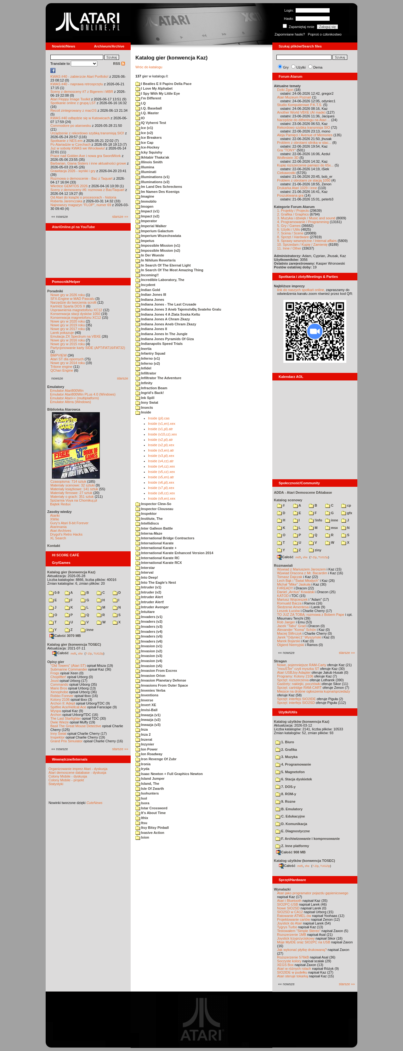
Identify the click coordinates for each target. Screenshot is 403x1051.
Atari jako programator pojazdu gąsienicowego (312, 893)
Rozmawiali (283, 565)
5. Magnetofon (290, 772)
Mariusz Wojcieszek (292, 599)
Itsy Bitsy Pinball (152, 827)
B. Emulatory (289, 809)
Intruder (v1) (148, 587)
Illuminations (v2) (152, 182)
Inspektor (57, 737)
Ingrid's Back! (149, 393)
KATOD (283, 596)
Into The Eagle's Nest (155, 582)
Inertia (143, 349)
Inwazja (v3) (148, 725)
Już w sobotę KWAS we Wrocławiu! (77, 148)
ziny (315, 550)
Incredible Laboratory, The (159, 280)
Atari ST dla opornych (67, 359)
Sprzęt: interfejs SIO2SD (296, 703)
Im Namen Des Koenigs (157, 192)
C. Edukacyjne (290, 816)
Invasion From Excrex (156, 670)
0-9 (54, 592)
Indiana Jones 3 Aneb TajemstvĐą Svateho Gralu (178, 309)
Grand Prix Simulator (66, 741)
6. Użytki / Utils (288, 229)
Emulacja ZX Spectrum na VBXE (75, 336)
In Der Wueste (149, 255)
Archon (55, 715)
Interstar (145, 568)
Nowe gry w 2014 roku (67, 363)
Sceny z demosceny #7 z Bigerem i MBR (81, 91)
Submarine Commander (68, 669)
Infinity (143, 383)
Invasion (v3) (148, 656)
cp (346, 505)
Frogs (54, 673)
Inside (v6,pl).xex (161, 482)
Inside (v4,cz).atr (160, 461)
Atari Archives (60, 530)
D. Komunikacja (291, 824)
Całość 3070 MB (65, 636)
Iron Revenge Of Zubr (156, 759)
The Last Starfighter (65, 718)
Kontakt (53, 546)
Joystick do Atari (289, 923)
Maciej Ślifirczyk (289, 633)
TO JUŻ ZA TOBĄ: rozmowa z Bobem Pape (310, 614)
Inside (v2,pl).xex (161, 445)
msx (331, 528)
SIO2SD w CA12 (290, 912)
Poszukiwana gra (290, 195)
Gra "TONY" (286, 150)
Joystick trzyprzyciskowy (296, 938)
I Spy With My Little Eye (157, 93)
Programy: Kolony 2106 (295, 676)
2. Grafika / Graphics (293, 214)
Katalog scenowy (288, 500)
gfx (346, 513)
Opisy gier (55, 662)
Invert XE (145, 705)
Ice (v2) (144, 133)
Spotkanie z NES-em (66, 141)
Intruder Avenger (152, 607)
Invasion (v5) (148, 666)
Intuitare (145, 612)
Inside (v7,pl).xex (161, 488)
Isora (142, 803)
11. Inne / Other (289, 248)
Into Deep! (146, 577)
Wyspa (55, 711)
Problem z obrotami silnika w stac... (304, 142)
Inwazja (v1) (148, 715)
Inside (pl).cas (158, 418)
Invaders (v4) (148, 631)
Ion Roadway (148, 754)
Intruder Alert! (149, 602)
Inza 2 (143, 734)
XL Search (58, 538)
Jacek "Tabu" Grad (291, 626)
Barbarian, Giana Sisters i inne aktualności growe (88, 163)
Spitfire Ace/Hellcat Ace (68, 707)
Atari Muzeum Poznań (294, 97)
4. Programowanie (293, 764)
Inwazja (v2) (148, 720)
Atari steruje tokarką (292, 976)
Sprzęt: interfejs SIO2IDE (296, 699)
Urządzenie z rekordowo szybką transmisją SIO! (87, 133)
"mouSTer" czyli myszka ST (298, 669)
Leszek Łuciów (288, 611)
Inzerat (143, 739)
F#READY (285, 588)
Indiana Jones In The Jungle (161, 334)
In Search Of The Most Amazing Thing (169, 270)
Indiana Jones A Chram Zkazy (162, 319)
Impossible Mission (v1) (157, 245)
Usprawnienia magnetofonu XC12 (76, 310)
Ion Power (146, 749)
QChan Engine (61, 370)
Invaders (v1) (148, 617)
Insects (144, 407)
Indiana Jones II (151, 329)
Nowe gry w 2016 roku (67, 340)
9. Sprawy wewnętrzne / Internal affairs (307, 241)
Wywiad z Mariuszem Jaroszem (301, 569)
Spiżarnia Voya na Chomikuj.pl (73, 500)
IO (140, 118)
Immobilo (145, 201)
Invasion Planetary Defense (160, 680)
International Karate (154, 543)
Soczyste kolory (289, 961)
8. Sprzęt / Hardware (293, 237)
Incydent (145, 285)
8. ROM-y (285, 794)
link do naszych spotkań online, (301, 290)
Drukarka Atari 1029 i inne (297, 188)
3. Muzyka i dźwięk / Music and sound (306, 218)
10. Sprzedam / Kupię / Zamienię (302, 244)
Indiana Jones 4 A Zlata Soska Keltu (167, 314)
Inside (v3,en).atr (161, 450)
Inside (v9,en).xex (161, 498)
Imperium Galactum (154, 231)
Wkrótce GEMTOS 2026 (69, 186)
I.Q (140, 103)
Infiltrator (145, 373)
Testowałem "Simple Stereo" (299, 931)
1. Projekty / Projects (293, 210)
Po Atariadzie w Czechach (70, 144)
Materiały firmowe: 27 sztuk (71, 493)
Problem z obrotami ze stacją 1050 (303, 180)
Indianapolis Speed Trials (159, 344)
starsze (122, 378)
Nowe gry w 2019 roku (67, 325)
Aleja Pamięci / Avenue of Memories (304, 135)
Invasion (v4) (148, 661)
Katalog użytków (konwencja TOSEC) (304, 861)
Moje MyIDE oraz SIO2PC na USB (303, 942)
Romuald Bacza (289, 603)
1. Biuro (284, 742)
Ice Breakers (148, 137)
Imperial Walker (151, 226)
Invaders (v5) (148, 636)
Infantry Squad (150, 353)
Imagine (144, 196)
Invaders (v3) (148, 626)
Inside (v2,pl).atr (160, 439)
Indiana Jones (149, 299)
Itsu (141, 823)
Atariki (55, 515)
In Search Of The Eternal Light (163, 265)
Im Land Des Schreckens (158, 186)
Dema (317, 67)
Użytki (301, 67)
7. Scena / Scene (290, 233)
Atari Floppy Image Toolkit (70, 99)
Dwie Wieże (59, 722)
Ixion (142, 837)
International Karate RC (157, 558)
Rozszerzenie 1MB (291, 934)
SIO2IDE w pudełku (292, 972)
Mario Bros (58, 688)
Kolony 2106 (60, 699)
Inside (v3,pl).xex (161, 456)
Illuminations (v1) (152, 177)
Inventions (146, 695)
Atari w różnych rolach (294, 968)
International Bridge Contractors (164, 538)
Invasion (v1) (148, 646)
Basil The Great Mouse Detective (75, 726)
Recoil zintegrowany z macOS (73, 110)
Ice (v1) (144, 128)
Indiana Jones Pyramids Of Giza (164, 339)
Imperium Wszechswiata (158, 236)
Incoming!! (147, 275)
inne (87, 630)
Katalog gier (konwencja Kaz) (71, 572)
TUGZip (99, 653)
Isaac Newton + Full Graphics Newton (169, 774)
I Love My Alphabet (154, 88)
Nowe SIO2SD (288, 908)
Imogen (144, 206)
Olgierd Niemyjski (290, 645)
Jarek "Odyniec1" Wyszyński (299, 637)
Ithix (141, 818)
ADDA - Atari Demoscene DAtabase (303, 492)
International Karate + (156, 548)
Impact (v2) (147, 216)
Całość (60, 653)
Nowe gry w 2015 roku (67, 344)
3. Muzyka (286, 757)
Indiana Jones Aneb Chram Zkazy (165, 324)
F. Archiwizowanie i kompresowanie (307, 838)
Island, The (147, 783)
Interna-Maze (148, 533)
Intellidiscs (147, 523)
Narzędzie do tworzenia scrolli (73, 302)
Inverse (144, 700)
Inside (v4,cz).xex (161, 466)
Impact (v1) (147, 211)
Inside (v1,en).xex (161, 423)
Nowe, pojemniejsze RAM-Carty (301, 665)
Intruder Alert (149, 597)
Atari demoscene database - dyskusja (77, 772)
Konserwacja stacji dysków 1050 (75, 314)
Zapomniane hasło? (290, 34)
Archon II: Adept (63, 703)
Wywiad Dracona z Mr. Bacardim (302, 573)
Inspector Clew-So (153, 504)
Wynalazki (282, 889)
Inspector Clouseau (154, 509)
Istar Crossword (151, 808)
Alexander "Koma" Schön (296, 630)
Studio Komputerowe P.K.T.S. (299, 105)
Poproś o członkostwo (325, 34)
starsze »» (120, 216)
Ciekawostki (286, 173)
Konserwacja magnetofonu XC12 (75, 317)
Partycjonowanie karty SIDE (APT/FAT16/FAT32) (87, 348)
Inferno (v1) (147, 358)
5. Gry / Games (289, 226)
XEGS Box (285, 965)
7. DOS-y (285, 787)
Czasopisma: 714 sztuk (68, 481)
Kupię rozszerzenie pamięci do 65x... (305, 165)
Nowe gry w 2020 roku (67, 321)
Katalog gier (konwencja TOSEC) (74, 644)
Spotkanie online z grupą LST (73, 103)
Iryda (142, 769)
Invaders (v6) (148, 641)
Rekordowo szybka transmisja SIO (303, 127)
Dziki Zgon (285, 90)
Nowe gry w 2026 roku (67, 295)
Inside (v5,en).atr (161, 477)
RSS (119, 63)
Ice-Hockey (147, 147)
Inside (143, 412)
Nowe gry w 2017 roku (67, 329)
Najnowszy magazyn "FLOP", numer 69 (80, 205)
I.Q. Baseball (148, 108)
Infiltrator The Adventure (158, 378)
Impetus (144, 241)
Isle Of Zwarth (149, 788)
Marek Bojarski (288, 641)
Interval (144, 572)
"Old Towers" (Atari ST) (68, 665)
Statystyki (55, 784)
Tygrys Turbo (287, 927)
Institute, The (149, 518)
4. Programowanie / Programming (303, 222)
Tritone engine (61, 366)
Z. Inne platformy (292, 846)
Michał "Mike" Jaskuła (293, 584)
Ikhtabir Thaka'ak (152, 157)
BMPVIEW (58, 355)
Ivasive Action (149, 833)
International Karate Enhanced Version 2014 (174, 553)
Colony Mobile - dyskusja (67, 776)
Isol (141, 798)
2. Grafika (286, 749)
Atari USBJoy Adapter (293, 672)
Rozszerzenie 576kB (293, 957)
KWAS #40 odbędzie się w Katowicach (80, 118)
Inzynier (144, 744)
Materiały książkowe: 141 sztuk (74, 489)
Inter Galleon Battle (154, 528)
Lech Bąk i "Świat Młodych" (298, 580)
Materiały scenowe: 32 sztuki (72, 485)
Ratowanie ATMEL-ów (294, 916)
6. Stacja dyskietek (293, 779)
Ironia (142, 764)
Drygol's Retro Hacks (66, 534)
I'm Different (148, 98)
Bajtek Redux (60, 504)
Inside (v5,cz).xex (161, 472)
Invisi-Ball (146, 710)
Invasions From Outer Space (161, 685)
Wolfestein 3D (287, 158)
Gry (286, 67)
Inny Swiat (146, 402)
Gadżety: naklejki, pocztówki (299, 684)
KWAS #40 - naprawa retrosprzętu (76, 84)
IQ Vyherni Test (150, 123)
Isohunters (147, 793)
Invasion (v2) (148, 651)
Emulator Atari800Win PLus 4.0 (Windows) (83, 394)
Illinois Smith (149, 162)
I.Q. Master (147, 113)
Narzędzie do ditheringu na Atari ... (303, 120)
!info (315, 520)
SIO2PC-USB (287, 904)
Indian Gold (147, 290)
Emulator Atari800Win (66, 390)
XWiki (54, 519)
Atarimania (58, 527)
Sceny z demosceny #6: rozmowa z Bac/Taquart (87, 190)
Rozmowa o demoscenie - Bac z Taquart (81, 178)
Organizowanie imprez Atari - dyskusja (77, 769)
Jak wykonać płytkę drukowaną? (302, 950)
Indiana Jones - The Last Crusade (165, 304)
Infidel (143, 368)
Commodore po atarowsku (70, 125)
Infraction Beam (151, 388)
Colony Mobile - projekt (66, 780)
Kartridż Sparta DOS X (67, 306)
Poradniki (55, 291)
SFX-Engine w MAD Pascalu (72, 299)
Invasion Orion (150, 675)
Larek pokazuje (62, 332)
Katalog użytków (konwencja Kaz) (301, 721)
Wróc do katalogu (148, 67)
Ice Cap (144, 142)
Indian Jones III (150, 294)
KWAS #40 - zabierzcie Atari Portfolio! (79, 76)
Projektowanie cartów (293, 919)
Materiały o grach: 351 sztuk (72, 496)
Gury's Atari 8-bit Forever (69, 523)
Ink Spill (144, 398)
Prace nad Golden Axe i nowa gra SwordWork (85, 156)
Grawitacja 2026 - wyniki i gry (72, 171)
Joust (54, 681)
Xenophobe (59, 692)
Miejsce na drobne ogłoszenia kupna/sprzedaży (313, 691)
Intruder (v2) (148, 592)
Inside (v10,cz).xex (162, 434)
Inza (141, 729)
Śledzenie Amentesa (293, 607)
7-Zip (88, 653)
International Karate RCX (158, 563)
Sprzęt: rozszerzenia (293, 680)
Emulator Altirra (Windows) (70, 402)
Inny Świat (58, 733)
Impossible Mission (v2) (157, 250)
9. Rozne (285, 801)
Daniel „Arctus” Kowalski (296, 592)
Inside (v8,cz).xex (161, 493)
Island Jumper (150, 778)
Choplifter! (58, 677)
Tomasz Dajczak (289, 577)
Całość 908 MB (291, 852)
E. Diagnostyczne (292, 831)
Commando (59, 684)
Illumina (144, 167)
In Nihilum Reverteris (155, 260)
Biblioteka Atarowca (63, 409)
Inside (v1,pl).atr (160, 429)
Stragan (280, 661)
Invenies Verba (150, 690)
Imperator (146, 221)
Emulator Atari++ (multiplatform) (74, 398)
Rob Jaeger (286, 622)
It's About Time (150, 813)
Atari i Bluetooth (289, 900)
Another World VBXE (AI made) (301, 112)
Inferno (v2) (147, 363)
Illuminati (145, 172)
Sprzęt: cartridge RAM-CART (299, 687)
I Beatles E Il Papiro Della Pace (163, 84)
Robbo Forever (61, 696)
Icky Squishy (148, 152)
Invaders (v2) (148, 621)
